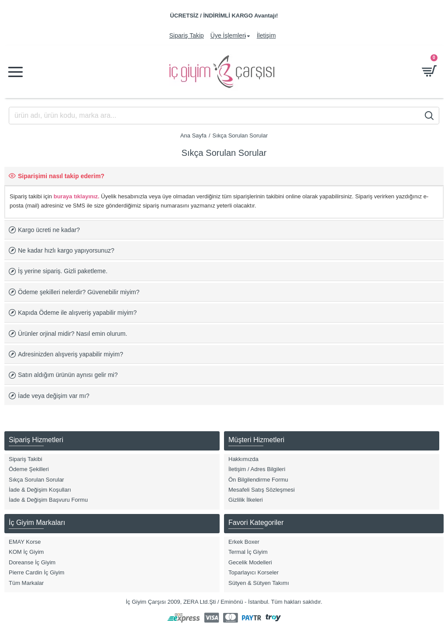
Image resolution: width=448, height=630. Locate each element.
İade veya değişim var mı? (53, 395)
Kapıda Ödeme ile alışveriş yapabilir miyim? (77, 312)
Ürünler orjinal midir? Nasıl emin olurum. (72, 333)
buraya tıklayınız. (76, 196)
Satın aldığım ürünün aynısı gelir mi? (68, 374)
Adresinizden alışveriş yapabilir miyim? (70, 354)
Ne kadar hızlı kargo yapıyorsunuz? (66, 250)
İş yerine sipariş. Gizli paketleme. (63, 271)
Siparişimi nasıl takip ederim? (61, 175)
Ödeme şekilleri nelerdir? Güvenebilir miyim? (79, 292)
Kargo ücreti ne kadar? (49, 229)
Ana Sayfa (193, 135)
